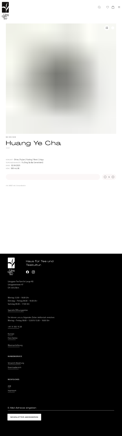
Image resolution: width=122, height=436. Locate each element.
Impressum (12, 391)
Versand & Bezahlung (16, 363)
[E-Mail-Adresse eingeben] (61, 407)
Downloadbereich (14, 368)
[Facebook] (27, 272)
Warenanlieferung (15, 345)
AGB (9, 386)
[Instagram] (33, 272)
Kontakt (11, 334)
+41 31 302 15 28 (15, 327)
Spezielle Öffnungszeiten (18, 310)
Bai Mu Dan (11, 137)
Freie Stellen (13, 338)
